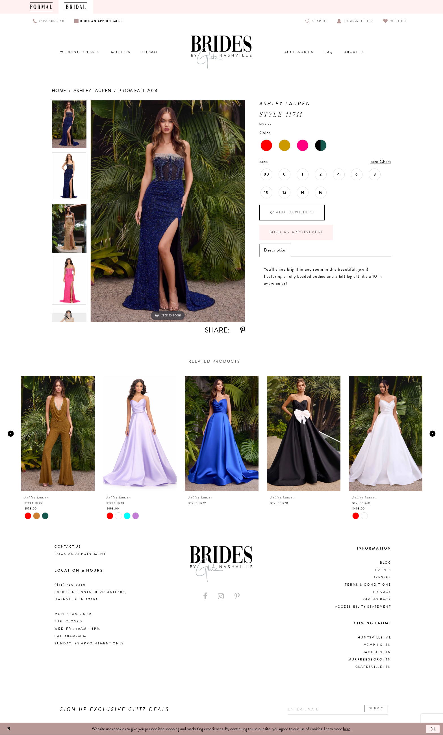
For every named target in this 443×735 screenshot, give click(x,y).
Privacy (382, 592)
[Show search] (316, 21)
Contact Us (68, 546)
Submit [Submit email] (377, 708)
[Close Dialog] (9, 729)
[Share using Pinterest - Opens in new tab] (242, 330)
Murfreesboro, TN (369, 659)
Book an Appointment (297, 232)
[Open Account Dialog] (355, 21)
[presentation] (58, 433)
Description (275, 250)
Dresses (382, 577)
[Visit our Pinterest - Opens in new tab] (237, 596)
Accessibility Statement (363, 606)
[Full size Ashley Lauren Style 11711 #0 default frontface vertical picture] (168, 211)
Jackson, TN (377, 652)
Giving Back (377, 599)
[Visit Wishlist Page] (394, 21)
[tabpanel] (69, 126)
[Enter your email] (338, 709)
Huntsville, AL (374, 637)
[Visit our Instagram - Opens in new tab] (221, 596)
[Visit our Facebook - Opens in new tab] (205, 596)
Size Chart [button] (380, 161)
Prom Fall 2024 (137, 90)
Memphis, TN (377, 644)
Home (59, 90)
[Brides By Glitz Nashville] (221, 53)
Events (383, 570)
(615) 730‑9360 (70, 584)
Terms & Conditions (368, 584)
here (346, 729)
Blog (385, 562)
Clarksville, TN (373, 666)
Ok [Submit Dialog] (433, 729)
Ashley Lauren (92, 90)
